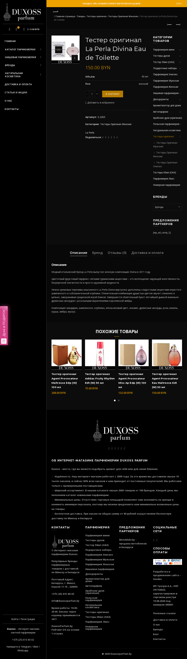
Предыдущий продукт (170, 24)
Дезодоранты (161, 99)
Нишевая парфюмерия (20, 57)
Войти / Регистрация (23, 619)
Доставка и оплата (18, 84)
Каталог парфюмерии (20, 49)
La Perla (89, 132)
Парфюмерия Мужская (166, 80)
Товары (81, 16)
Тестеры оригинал (96, 16)
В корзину (113, 93)
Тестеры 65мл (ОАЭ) (164, 172)
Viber (35, 646)
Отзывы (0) (117, 252)
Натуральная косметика (14, 75)
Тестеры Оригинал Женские (123, 16)
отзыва (58, 633)
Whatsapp (22, 650)
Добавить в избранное (100, 102)
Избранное (18, 28)
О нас (8, 100)
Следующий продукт (178, 24)
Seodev (157, 579)
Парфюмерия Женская (165, 86)
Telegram (26, 646)
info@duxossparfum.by (65, 600)
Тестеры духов (161, 55)
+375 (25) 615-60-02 (23, 639)
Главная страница (65, 16)
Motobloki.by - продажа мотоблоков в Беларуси (133, 543)
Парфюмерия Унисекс (165, 74)
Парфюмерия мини (163, 49)
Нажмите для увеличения (75, 58)
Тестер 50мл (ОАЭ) (163, 62)
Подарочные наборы (165, 68)
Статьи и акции (16, 92)
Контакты (12, 109)
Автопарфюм (160, 111)
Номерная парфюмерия (166, 184)
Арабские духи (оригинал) (167, 117)
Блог (179, 3)
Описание (78, 252)
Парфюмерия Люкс (163, 178)
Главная (10, 41)
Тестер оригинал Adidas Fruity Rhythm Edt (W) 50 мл (100, 378)
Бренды (10, 65)
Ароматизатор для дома (167, 105)
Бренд (97, 252)
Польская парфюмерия (166, 124)
